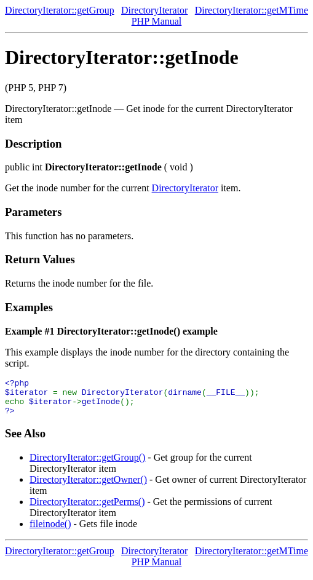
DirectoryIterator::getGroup (59, 10)
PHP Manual (157, 21)
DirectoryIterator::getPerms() (87, 509)
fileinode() (50, 531)
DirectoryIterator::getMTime (251, 10)
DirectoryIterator (154, 10)
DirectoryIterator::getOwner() (88, 487)
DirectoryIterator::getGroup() (87, 464)
